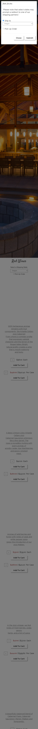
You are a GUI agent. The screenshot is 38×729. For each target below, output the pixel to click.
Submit (29, 38)
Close (19, 38)
